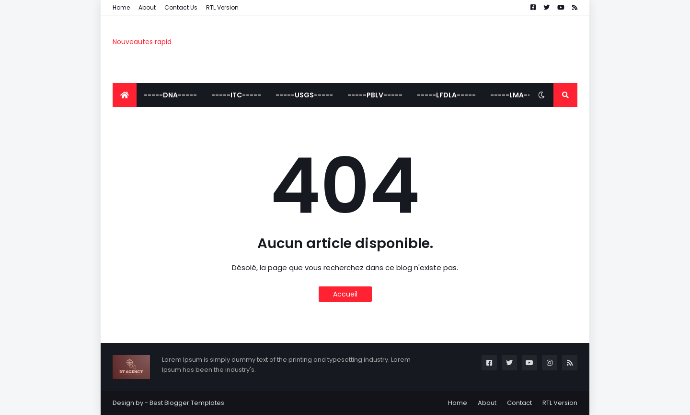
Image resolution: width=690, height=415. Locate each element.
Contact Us (180, 7)
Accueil (345, 294)
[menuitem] (125, 95)
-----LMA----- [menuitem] (516, 95)
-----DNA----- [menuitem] (170, 95)
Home (121, 7)
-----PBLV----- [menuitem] (374, 95)
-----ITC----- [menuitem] (236, 95)
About (147, 7)
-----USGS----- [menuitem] (304, 95)
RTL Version (222, 7)
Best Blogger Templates (187, 402)
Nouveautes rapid (142, 42)
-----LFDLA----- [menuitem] (446, 95)
